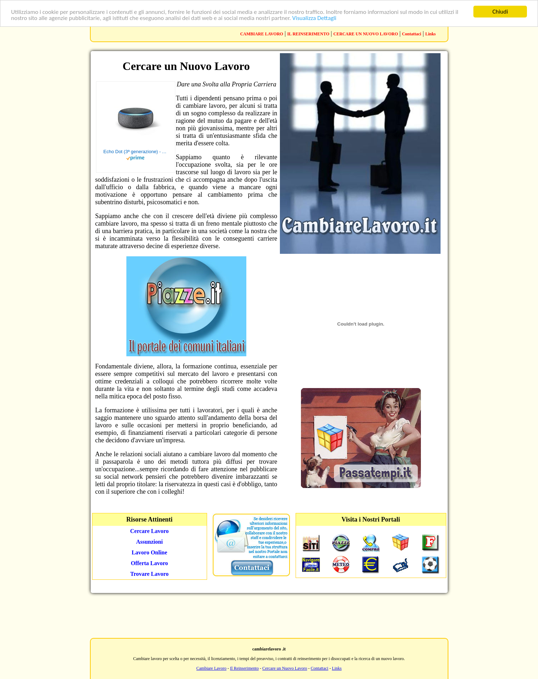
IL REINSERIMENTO (308, 33)
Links (430, 33)
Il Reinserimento (244, 668)
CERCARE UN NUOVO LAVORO (365, 33)
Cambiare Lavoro (211, 668)
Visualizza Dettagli (314, 18)
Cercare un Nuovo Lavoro (284, 668)
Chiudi (500, 11)
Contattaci (411, 33)
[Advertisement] (269, 615)
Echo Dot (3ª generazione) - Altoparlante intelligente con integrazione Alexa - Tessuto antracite (136, 151)
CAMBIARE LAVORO (261, 33)
